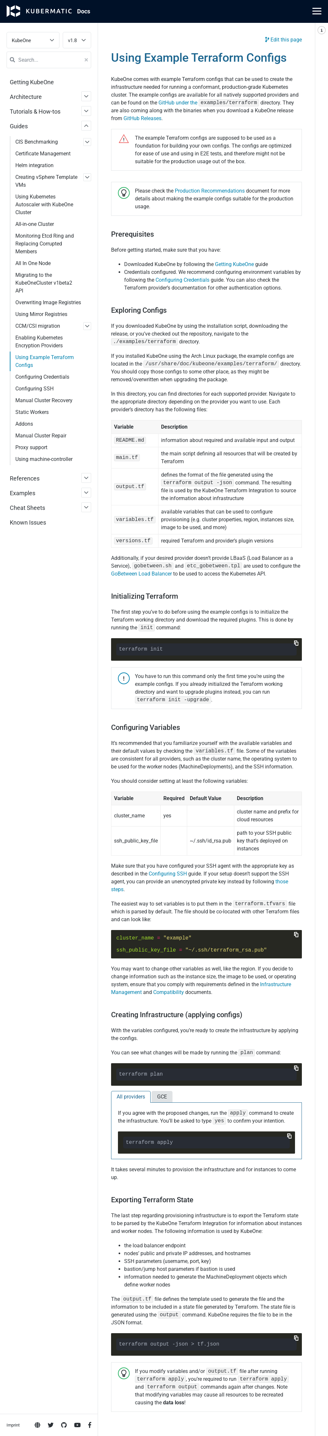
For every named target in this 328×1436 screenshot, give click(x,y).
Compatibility (168, 992)
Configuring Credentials (182, 280)
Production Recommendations (210, 191)
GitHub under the (208, 103)
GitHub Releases (142, 118)
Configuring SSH (168, 874)
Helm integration (34, 165)
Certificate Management (43, 153)
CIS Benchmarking (36, 142)
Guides (19, 126)
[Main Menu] (316, 11)
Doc (83, 11)
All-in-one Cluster (34, 224)
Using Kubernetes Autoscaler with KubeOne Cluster (44, 204)
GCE (162, 1097)
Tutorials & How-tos (35, 111)
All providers (131, 1097)
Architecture (26, 96)
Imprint (13, 264)
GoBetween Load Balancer (141, 574)
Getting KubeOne (32, 82)
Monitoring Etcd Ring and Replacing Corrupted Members (44, 244)
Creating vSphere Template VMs (46, 181)
